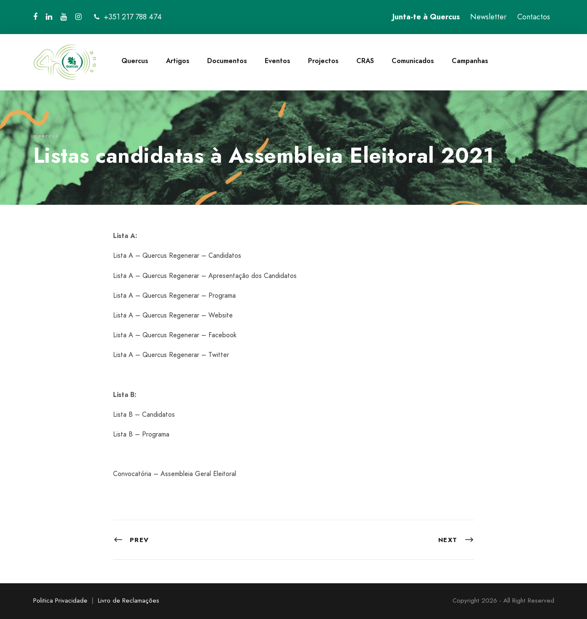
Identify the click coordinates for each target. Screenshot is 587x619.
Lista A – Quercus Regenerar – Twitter (171, 355)
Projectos (323, 61)
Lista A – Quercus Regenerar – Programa (174, 295)
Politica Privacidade (60, 600)
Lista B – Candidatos (144, 414)
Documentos (227, 61)
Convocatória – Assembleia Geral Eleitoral (174, 474)
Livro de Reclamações (128, 600)
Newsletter (488, 16)
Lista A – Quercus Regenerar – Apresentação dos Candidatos (205, 275)
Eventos (277, 61)
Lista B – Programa (141, 434)
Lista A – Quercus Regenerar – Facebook (175, 335)
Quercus (134, 61)
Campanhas (470, 61)
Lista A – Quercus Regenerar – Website (173, 315)
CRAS (365, 61)
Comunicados (413, 61)
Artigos (178, 61)
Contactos (533, 16)
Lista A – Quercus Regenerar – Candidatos (177, 255)
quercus (46, 136)
